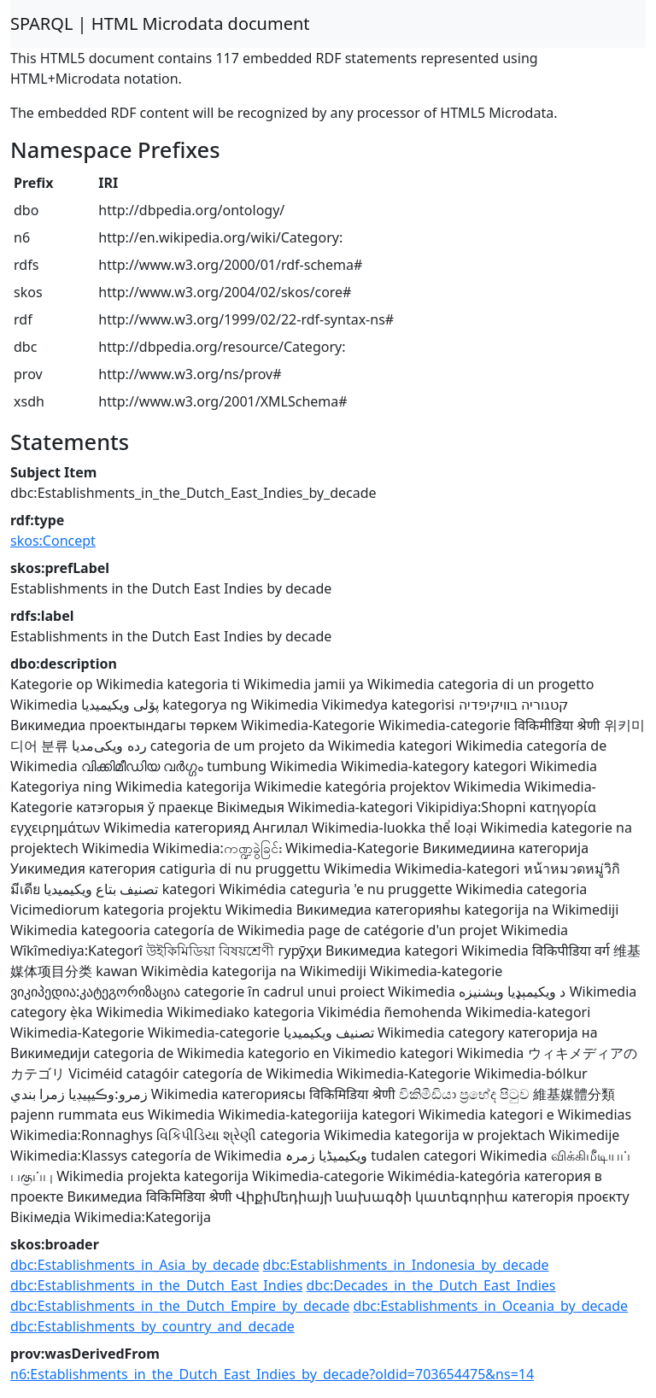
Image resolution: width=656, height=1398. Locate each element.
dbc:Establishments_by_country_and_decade (152, 1326)
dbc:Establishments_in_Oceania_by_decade (491, 1305)
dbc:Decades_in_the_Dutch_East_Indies (431, 1285)
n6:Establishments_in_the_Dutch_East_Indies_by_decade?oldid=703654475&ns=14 (272, 1374)
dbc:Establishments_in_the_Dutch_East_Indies (156, 1285)
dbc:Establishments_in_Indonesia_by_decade (406, 1264)
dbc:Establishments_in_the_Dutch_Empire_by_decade (179, 1305)
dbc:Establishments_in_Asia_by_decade (134, 1264)
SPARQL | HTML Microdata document (160, 23)
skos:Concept (53, 540)
